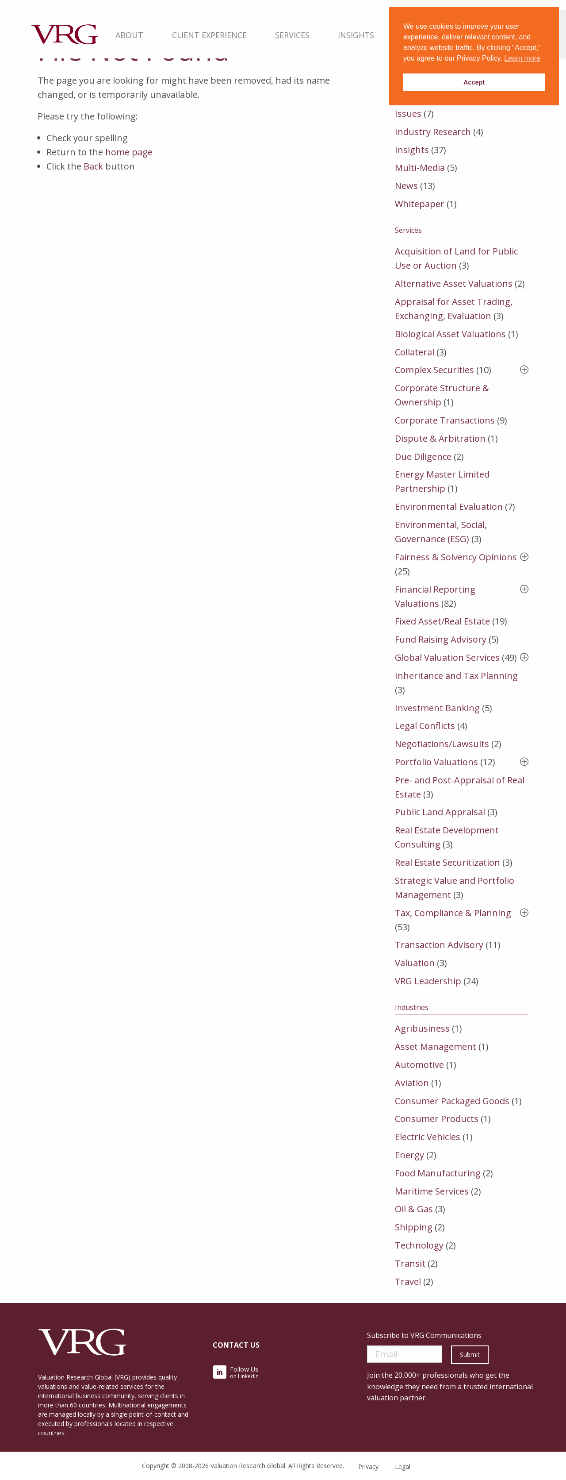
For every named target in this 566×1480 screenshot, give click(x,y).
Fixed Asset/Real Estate (442, 621)
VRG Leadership (428, 981)
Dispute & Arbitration (440, 438)
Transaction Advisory (439, 945)
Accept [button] (474, 82)
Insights (356, 35)
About (130, 35)
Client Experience (209, 35)
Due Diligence (423, 456)
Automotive (419, 1065)
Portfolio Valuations (436, 762)
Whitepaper (419, 204)
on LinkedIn (236, 1372)
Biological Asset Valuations (450, 334)
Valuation (415, 963)
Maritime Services (432, 1191)
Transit (410, 1263)
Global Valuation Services (447, 657)
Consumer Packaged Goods (452, 1101)
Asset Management (435, 1046)
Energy (409, 1155)
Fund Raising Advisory (440, 639)
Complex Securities (434, 370)
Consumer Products (436, 1119)
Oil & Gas (414, 1209)
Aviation (412, 1083)
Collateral (414, 352)
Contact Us (236, 1345)
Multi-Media (420, 167)
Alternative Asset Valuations (453, 283)
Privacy (368, 1467)
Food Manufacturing (438, 1173)
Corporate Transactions (445, 420)
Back (93, 166)
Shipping (413, 1227)
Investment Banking (437, 708)
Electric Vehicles (427, 1137)
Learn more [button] (522, 58)
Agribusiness (422, 1028)
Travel (408, 1281)
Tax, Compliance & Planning (453, 913)
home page (129, 152)
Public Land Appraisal (440, 812)
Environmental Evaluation (449, 507)
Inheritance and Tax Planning (456, 676)
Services (292, 35)
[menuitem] (129, 34)
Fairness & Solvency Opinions (456, 557)
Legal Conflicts (425, 726)
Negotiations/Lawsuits (442, 744)
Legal (402, 1467)
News (406, 186)
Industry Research (433, 132)
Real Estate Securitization (447, 862)
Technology (419, 1245)
